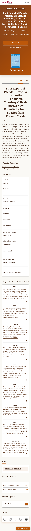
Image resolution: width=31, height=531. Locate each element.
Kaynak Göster (15, 47)
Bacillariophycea (7, 169)
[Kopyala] (26, 301)
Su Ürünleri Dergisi (16, 70)
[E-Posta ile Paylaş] (26, 519)
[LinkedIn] (20, 519)
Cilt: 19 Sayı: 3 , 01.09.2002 (13, 469)
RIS (19, 281)
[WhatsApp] (10, 519)
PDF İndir (15, 42)
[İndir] (26, 504)
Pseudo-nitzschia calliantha (10, 167)
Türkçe (26, 2)
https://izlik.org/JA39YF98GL (12, 272)
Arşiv (4, 461)
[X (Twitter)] (15, 519)
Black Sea (16, 169)
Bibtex (26, 281)
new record (23, 169)
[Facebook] (4, 519)
